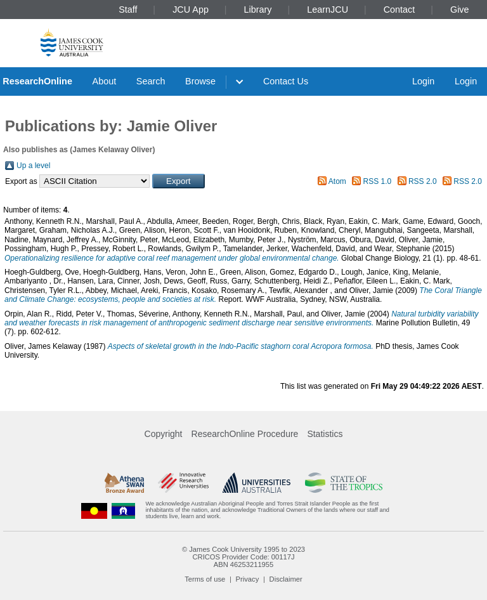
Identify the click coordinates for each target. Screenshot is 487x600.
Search (151, 81)
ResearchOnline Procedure (245, 434)
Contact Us (285, 81)
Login (423, 81)
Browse (200, 81)
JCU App (190, 9)
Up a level (33, 165)
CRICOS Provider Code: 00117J (243, 557)
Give (459, 9)
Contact (399, 9)
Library (258, 9)
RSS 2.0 (422, 181)
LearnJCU (327, 9)
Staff (128, 9)
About (105, 81)
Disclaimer (285, 579)
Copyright (164, 434)
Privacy (247, 579)
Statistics (324, 434)
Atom (337, 181)
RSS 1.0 (377, 181)
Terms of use (205, 579)
